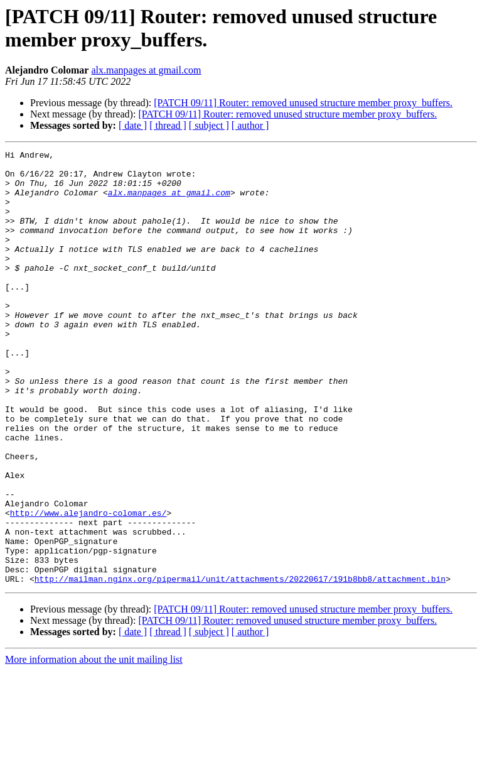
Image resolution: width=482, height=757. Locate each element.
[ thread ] (167, 125)
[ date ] (133, 125)
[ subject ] (209, 125)
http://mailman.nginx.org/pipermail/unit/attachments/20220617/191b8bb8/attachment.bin (240, 665)
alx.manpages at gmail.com (146, 70)
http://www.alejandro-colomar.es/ (88, 586)
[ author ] (250, 125)
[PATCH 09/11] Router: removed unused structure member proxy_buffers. (303, 102)
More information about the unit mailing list (94, 746)
